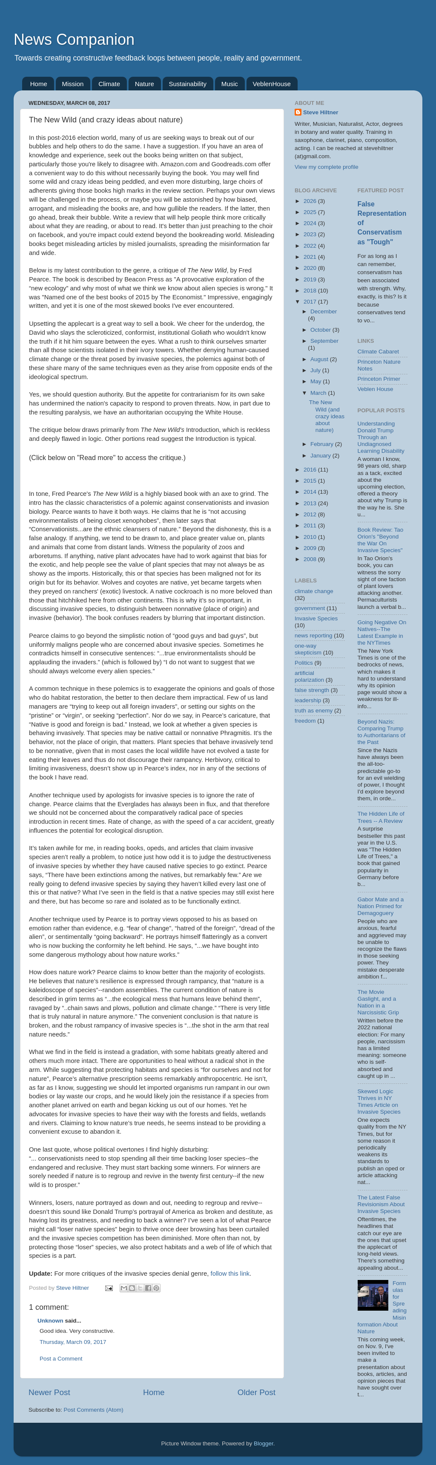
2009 (311, 548)
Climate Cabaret (378, 351)
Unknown (50, 1320)
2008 (311, 559)
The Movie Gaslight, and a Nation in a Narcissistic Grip (378, 1002)
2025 (311, 212)
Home (38, 83)
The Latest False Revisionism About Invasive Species (381, 1204)
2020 (311, 268)
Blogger (263, 1443)
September (324, 341)
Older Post (256, 1392)
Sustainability (188, 83)
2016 (311, 469)
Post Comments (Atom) (93, 1410)
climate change (314, 591)
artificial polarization (309, 676)
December (323, 311)
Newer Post (49, 1392)
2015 (311, 481)
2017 (311, 301)
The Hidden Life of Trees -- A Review (381, 817)
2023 (311, 234)
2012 (311, 514)
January (321, 455)
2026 (311, 201)
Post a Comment (61, 1358)
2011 (311, 525)
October (321, 330)
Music (229, 83)
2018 (311, 290)
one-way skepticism (308, 649)
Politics (304, 663)
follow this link (230, 1273)
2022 (311, 246)
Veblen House (375, 389)
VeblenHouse (272, 83)
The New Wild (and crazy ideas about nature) (326, 416)
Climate (109, 83)
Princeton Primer (379, 379)
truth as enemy (314, 710)
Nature (144, 83)
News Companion (74, 39)
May (316, 381)
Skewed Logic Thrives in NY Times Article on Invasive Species (379, 1101)
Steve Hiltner (320, 112)
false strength (312, 690)
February (322, 444)
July (316, 370)
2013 (311, 503)
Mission (73, 83)
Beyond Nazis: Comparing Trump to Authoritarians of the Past (382, 732)
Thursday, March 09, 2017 (73, 1342)
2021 (311, 257)
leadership (308, 700)
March (319, 393)
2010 (311, 537)
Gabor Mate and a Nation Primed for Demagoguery (381, 906)
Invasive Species (316, 618)
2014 (311, 492)
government (310, 608)
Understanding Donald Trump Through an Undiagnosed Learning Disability (381, 437)
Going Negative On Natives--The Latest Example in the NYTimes (382, 632)
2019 (311, 279)
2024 (311, 223)
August (320, 359)
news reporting (314, 635)
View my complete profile (327, 167)
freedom (305, 721)
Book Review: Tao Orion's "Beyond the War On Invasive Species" (381, 540)
